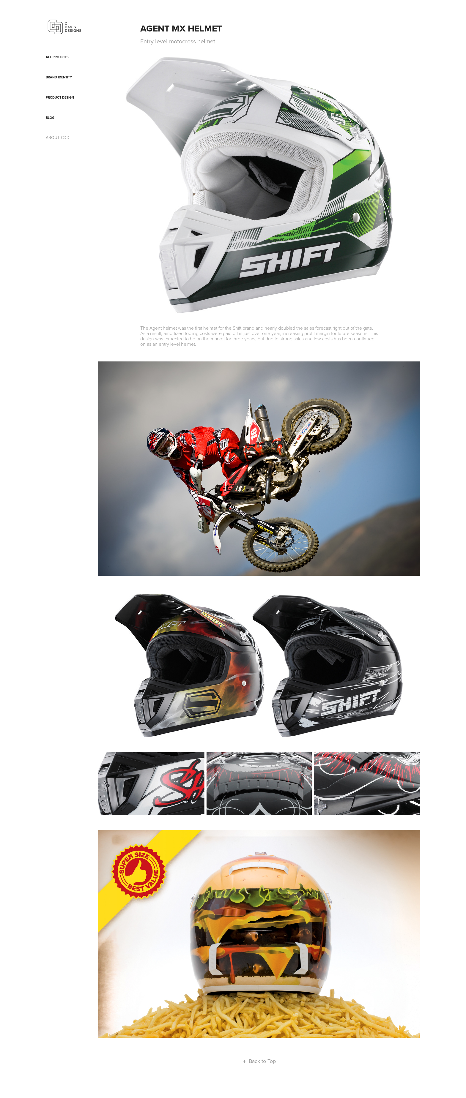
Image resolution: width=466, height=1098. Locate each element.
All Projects (57, 57)
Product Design (60, 97)
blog (50, 117)
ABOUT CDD (58, 137)
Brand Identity (59, 77)
